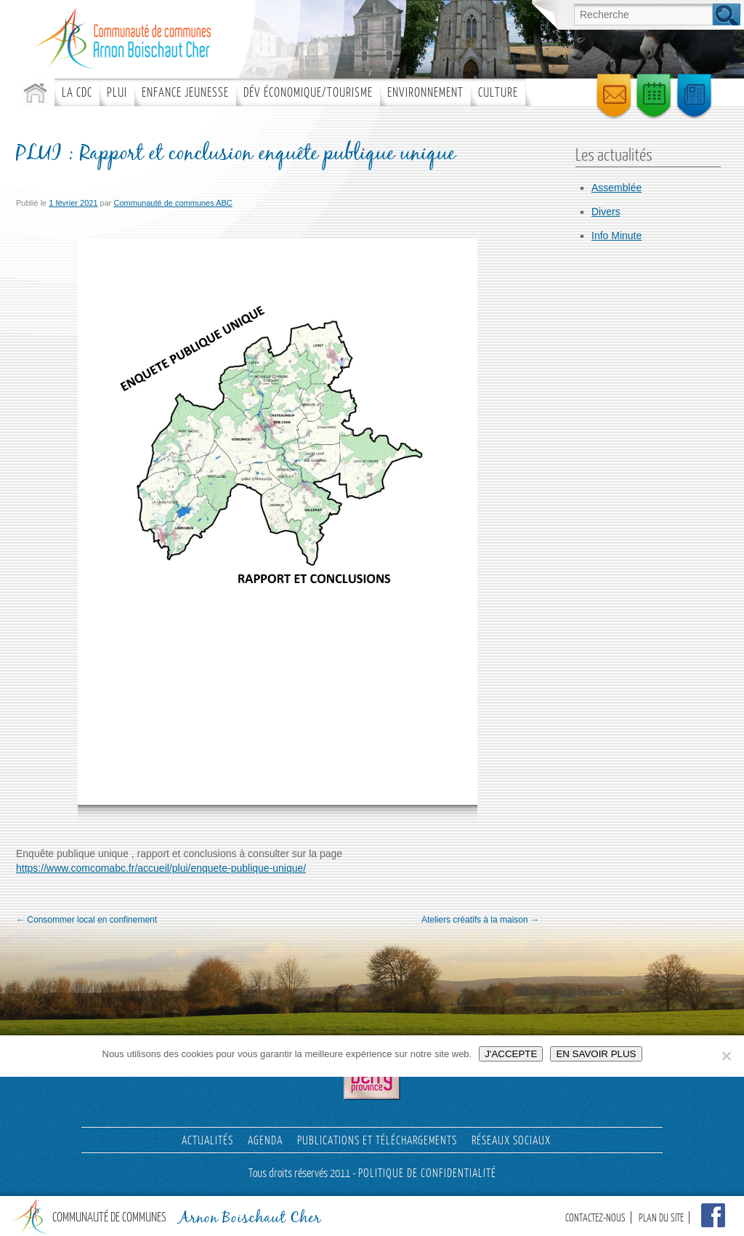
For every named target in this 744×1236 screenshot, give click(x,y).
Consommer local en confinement (86, 920)
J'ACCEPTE (511, 1053)
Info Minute (616, 235)
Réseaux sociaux (511, 1140)
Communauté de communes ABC (173, 202)
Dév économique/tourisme (308, 92)
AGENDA (265, 1140)
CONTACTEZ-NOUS (595, 1217)
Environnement (425, 92)
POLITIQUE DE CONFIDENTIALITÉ (427, 1172)
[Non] (726, 1055)
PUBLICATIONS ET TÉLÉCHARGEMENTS (377, 1140)
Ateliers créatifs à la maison (480, 920)
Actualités (207, 1140)
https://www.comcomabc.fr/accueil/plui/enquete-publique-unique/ (161, 868)
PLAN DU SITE (661, 1217)
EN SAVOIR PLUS (596, 1053)
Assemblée (616, 187)
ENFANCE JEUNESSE (185, 92)
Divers (605, 211)
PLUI (117, 92)
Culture (498, 92)
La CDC (77, 92)
